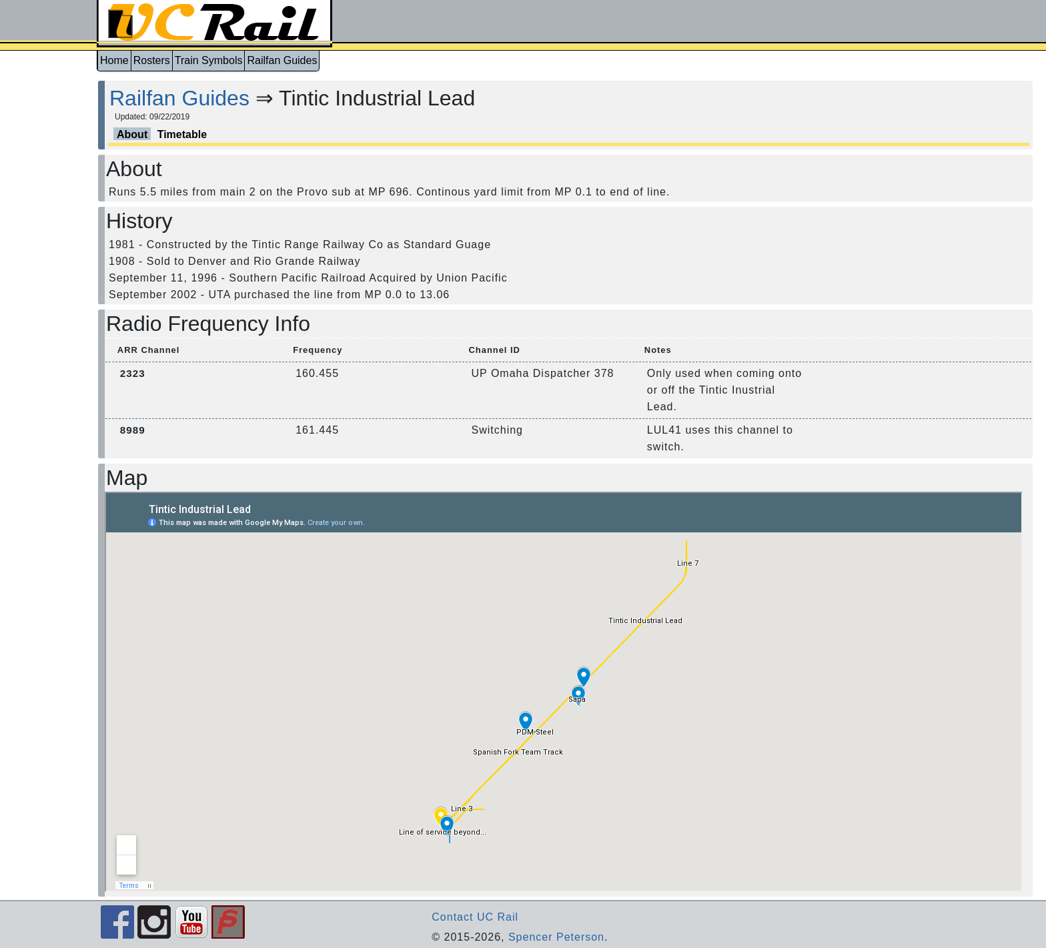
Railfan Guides (282, 60)
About (132, 134)
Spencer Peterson (556, 937)
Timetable (182, 134)
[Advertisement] (48, 275)
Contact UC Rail (475, 917)
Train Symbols (209, 60)
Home (114, 60)
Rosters (151, 60)
